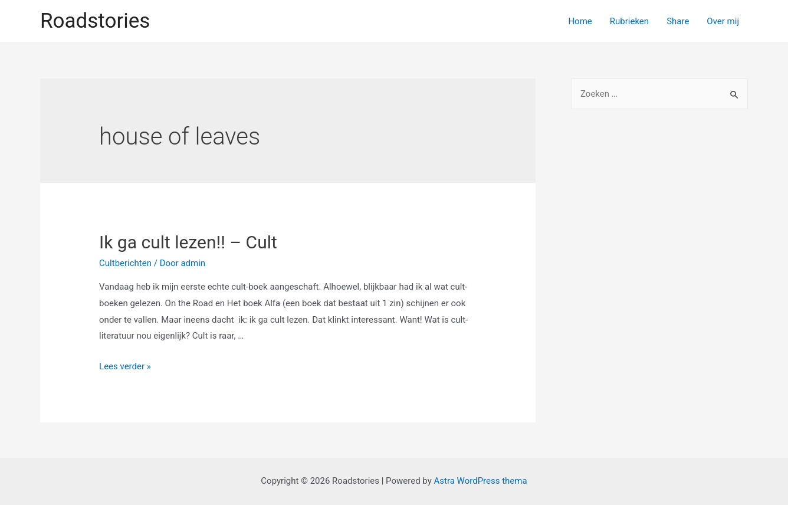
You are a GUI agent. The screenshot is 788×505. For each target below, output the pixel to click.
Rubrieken (629, 21)
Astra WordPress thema (480, 481)
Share (677, 21)
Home (580, 21)
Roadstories (95, 21)
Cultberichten (125, 263)
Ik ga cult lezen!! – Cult (188, 242)
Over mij (723, 21)
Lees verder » (125, 366)
